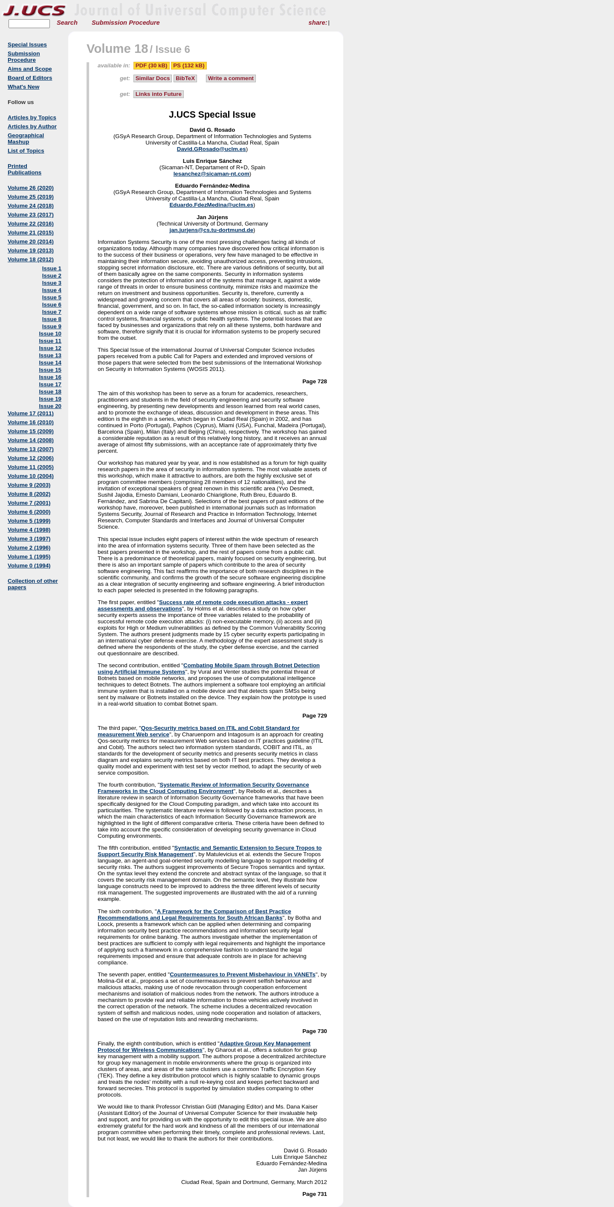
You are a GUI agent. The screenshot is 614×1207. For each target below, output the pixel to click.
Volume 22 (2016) (31, 223)
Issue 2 (51, 275)
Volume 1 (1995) (29, 556)
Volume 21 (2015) (31, 232)
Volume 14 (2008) (31, 440)
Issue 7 (51, 312)
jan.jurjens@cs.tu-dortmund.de (211, 230)
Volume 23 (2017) (31, 214)
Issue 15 (50, 370)
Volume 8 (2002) (29, 494)
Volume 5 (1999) (29, 521)
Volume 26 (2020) (31, 188)
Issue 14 (50, 362)
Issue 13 (50, 355)
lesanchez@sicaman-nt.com (211, 174)
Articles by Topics (32, 117)
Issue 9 (51, 326)
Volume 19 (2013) (31, 250)
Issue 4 (51, 290)
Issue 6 (51, 304)
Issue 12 (50, 348)
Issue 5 (51, 297)
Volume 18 (117, 48)
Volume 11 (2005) (31, 467)
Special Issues (27, 44)
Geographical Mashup (26, 138)
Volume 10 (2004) (31, 476)
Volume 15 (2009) (31, 431)
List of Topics (26, 151)
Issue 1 (51, 268)
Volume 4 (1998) (29, 530)
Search (67, 22)
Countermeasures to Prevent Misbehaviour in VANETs (243, 974)
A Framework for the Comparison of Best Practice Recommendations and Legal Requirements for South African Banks (194, 914)
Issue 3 (51, 283)
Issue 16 (50, 377)
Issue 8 (51, 319)
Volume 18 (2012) (31, 259)
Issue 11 (50, 341)
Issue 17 (50, 384)
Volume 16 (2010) (31, 422)
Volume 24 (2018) (31, 206)
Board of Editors (30, 78)
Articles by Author (32, 126)
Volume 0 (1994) (29, 565)
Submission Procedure (126, 22)
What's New (23, 87)
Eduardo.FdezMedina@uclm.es (211, 205)
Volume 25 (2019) (31, 197)
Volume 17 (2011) (31, 413)
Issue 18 (50, 391)
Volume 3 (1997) (29, 538)
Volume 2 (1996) (29, 547)
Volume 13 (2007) (31, 449)
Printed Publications (24, 169)
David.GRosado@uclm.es (211, 149)
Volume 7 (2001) (29, 503)
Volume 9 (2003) (29, 485)
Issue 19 (50, 399)
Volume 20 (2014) (31, 241)
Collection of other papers (33, 584)
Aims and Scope (30, 69)
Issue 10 (50, 333)
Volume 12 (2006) (31, 458)
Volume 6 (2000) (29, 512)
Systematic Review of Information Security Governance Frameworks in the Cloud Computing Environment (203, 788)
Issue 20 (50, 406)
